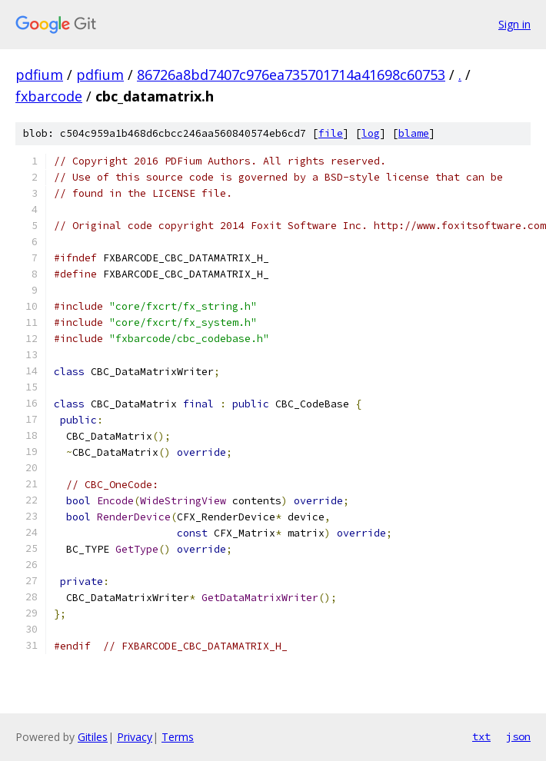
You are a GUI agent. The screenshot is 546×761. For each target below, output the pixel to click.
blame (413, 133)
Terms (177, 736)
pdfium (39, 74)
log (370, 133)
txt (481, 736)
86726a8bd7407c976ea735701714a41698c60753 (291, 74)
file (330, 133)
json (518, 736)
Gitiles (93, 736)
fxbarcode (48, 96)
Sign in (514, 24)
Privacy (134, 736)
